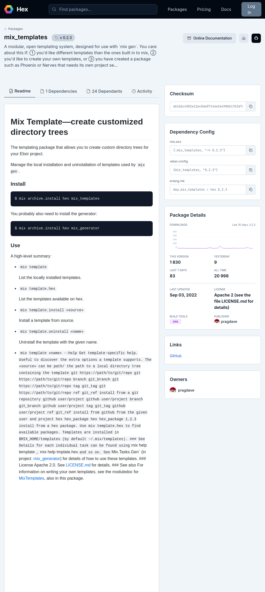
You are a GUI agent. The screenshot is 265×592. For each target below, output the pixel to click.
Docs (226, 9)
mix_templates (26, 37)
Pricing (204, 9)
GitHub (176, 356)
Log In (251, 9)
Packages (177, 9)
